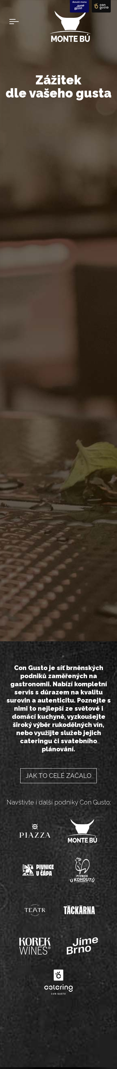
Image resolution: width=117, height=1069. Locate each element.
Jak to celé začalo (58, 775)
